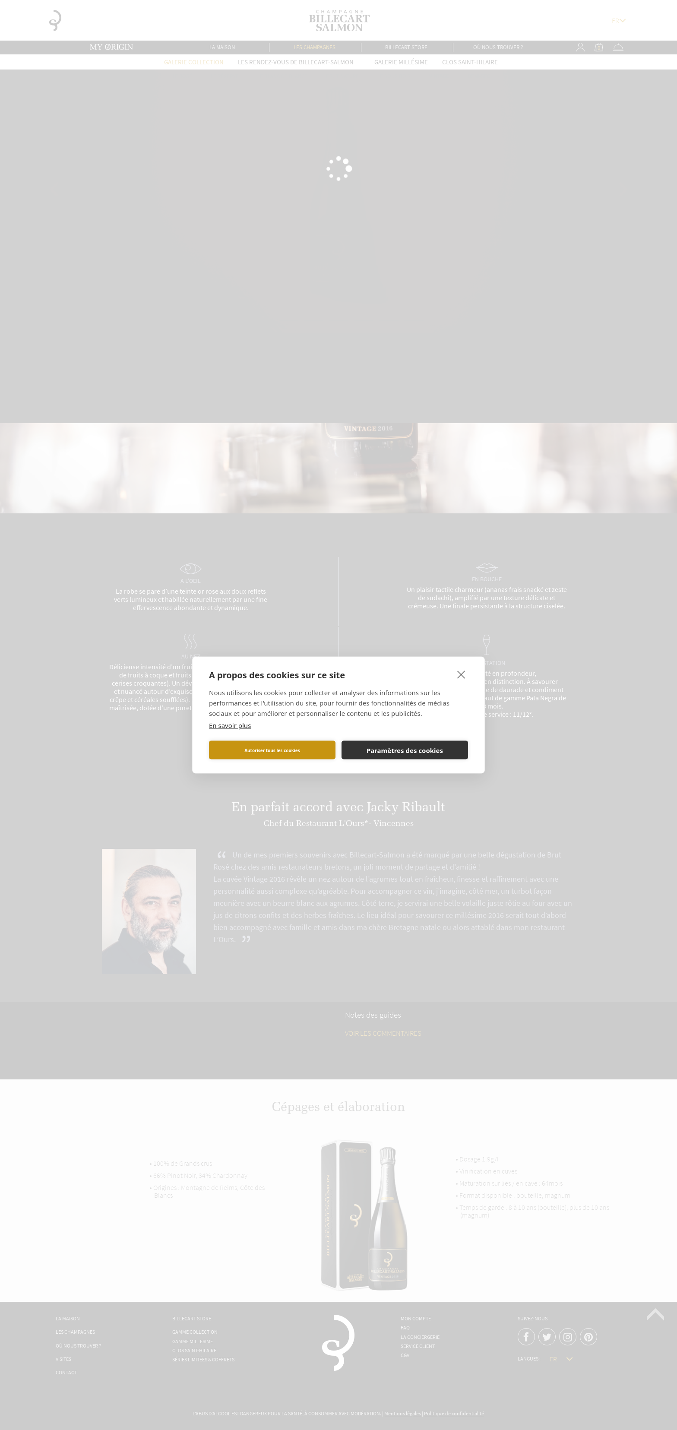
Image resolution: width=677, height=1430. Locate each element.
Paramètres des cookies (405, 750)
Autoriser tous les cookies (272, 750)
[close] (461, 674)
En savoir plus (230, 725)
